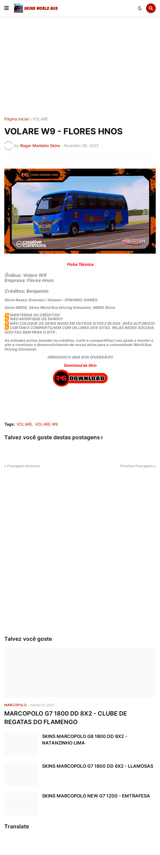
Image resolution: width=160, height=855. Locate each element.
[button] (6, 8)
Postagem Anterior (23, 466)
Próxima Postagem (136, 466)
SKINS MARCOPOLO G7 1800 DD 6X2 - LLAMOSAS (97, 766)
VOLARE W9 (46, 424)
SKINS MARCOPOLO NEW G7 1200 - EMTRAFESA (96, 796)
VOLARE (40, 119)
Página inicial (16, 119)
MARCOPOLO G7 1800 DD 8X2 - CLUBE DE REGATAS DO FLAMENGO (65, 717)
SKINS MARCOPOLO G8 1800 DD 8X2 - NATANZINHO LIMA (84, 739)
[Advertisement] (80, 67)
